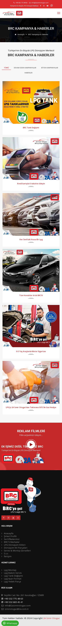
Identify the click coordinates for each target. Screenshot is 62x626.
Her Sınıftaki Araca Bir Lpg (31, 239)
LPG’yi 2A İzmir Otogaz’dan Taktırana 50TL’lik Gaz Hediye (31, 407)
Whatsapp (9, 623)
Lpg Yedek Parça (11, 581)
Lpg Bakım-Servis (11, 572)
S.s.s (4, 553)
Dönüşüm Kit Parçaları (14, 547)
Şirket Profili (9, 536)
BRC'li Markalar (10, 541)
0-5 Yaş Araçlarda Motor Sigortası (31, 351)
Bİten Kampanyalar (49, 68)
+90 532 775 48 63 (21, 3)
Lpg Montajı (8, 570)
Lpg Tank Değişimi (12, 575)
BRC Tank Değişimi (31, 127)
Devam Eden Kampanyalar (25, 68)
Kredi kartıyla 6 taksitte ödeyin (31, 183)
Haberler (28, 73)
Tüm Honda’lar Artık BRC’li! (31, 295)
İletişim (6, 556)
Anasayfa (19, 34)
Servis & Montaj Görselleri (16, 550)
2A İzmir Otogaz (51, 618)
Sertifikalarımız (10, 539)
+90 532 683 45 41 (13, 602)
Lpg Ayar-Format (11, 578)
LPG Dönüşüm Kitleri (13, 544)
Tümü (6, 68)
